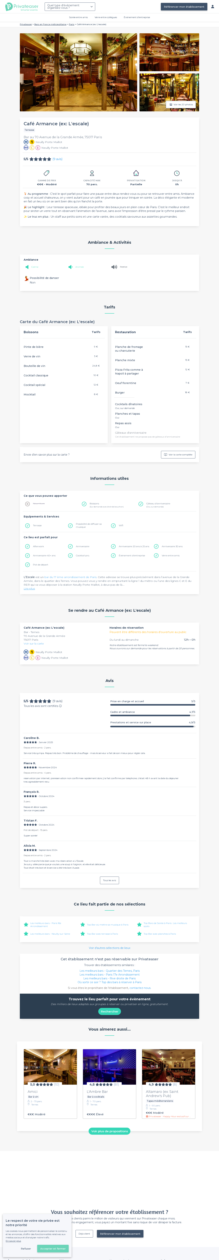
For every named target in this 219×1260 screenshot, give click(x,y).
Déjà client (84, 1233)
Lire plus (29, 588)
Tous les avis (109, 880)
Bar (26, 632)
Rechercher (109, 1011)
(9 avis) (57, 159)
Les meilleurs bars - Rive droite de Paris (109, 978)
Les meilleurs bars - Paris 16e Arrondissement (45, 925)
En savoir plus (13, 1240)
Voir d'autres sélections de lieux (109, 948)
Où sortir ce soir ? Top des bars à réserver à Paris (110, 982)
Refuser (26, 1248)
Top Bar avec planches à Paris (160, 933)
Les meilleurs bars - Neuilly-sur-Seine (50, 933)
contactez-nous (140, 988)
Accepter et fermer (53, 1248)
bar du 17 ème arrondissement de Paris (70, 577)
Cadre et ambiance (152, 712)
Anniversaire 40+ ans (44, 555)
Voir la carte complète (178, 454)
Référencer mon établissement (184, 6)
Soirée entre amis (78, 17)
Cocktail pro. (82, 555)
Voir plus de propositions (109, 1131)
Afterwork (38, 546)
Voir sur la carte (34, 643)
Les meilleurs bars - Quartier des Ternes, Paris (110, 971)
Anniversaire (82, 546)
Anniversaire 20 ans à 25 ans (134, 546)
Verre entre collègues (106, 17)
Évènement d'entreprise (137, 17)
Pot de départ (40, 564)
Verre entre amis (171, 555)
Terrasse (37, 525)
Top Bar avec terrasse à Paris (102, 933)
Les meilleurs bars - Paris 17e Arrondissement (110, 974)
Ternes (35, 632)
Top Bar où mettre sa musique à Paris (107, 924)
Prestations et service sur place (152, 722)
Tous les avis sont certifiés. (43, 706)
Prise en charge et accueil (152, 701)
